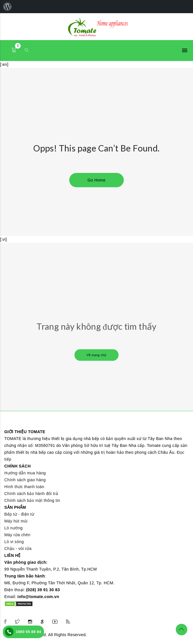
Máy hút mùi (16, 521)
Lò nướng (13, 528)
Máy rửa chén (17, 534)
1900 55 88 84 (28, 632)
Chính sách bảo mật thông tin (32, 500)
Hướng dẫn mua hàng (25, 473)
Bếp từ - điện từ (19, 514)
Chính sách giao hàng (25, 480)
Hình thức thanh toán (24, 486)
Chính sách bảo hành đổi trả (31, 493)
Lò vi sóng (14, 541)
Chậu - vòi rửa (18, 548)
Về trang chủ (96, 355)
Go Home (97, 180)
